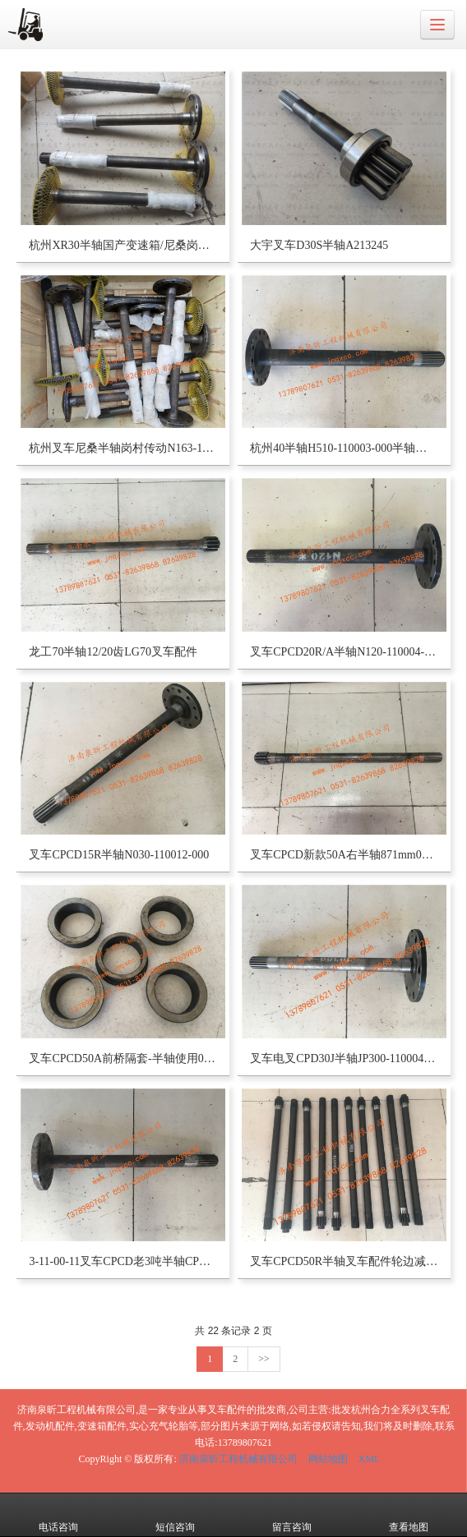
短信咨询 (175, 1515)
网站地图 (328, 1459)
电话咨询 (58, 1515)
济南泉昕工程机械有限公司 (238, 1459)
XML (369, 1459)
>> (264, 1358)
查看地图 (408, 1515)
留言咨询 (292, 1515)
